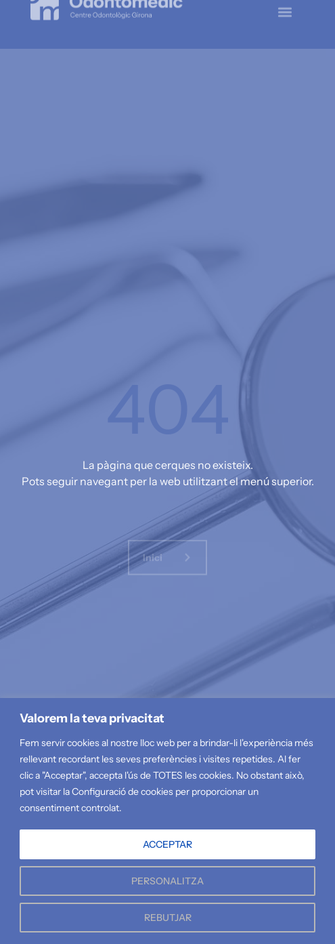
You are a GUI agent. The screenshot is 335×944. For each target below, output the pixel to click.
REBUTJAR (168, 917)
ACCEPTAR (167, 844)
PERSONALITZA (167, 881)
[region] (167, 821)
